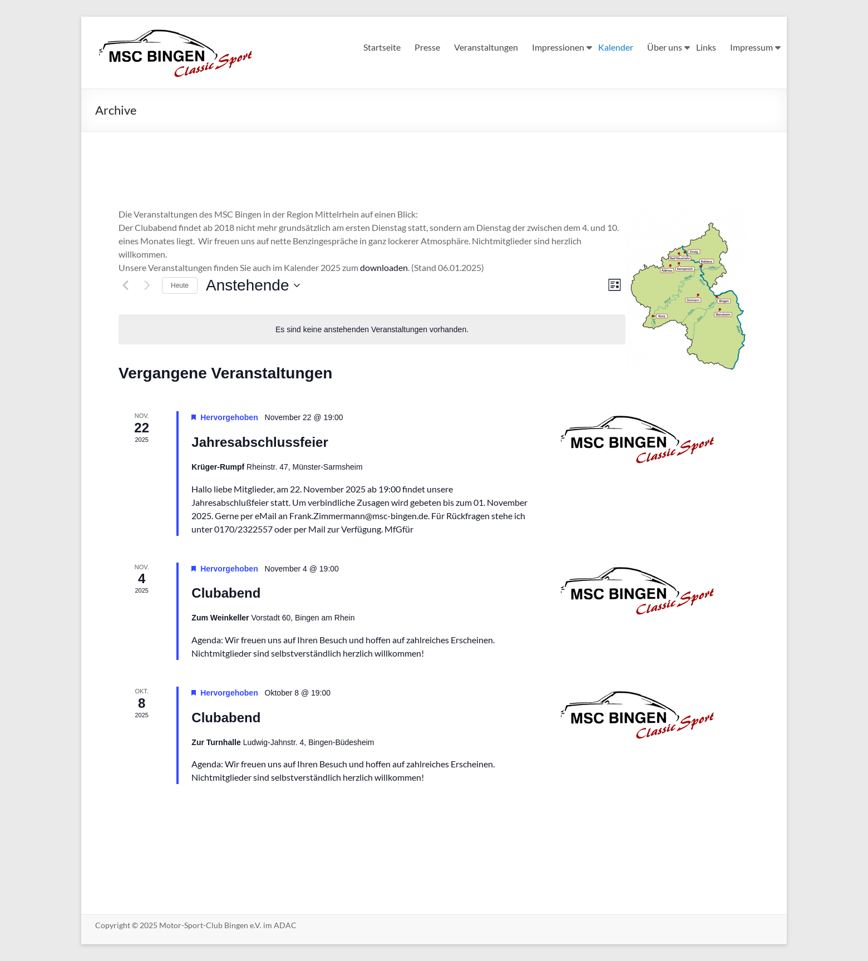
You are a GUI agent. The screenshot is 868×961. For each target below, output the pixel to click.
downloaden (384, 267)
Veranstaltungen (486, 47)
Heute (180, 285)
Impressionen (558, 47)
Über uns (664, 47)
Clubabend (225, 592)
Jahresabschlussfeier (259, 442)
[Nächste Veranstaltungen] (147, 285)
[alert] (372, 329)
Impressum (751, 47)
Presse (427, 47)
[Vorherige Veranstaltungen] (125, 285)
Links (706, 47)
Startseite (382, 47)
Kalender (615, 47)
